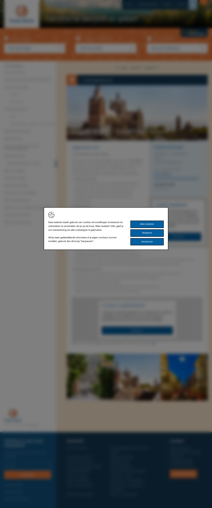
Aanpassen (147, 242)
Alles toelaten (147, 224)
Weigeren (147, 233)
